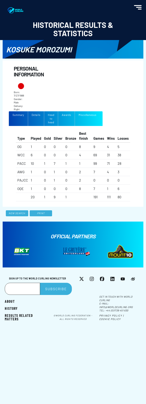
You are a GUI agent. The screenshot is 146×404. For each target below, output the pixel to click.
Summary (18, 114)
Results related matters (19, 317)
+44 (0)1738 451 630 (117, 310)
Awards (66, 114)
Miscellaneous (87, 114)
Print (41, 213)
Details (36, 114)
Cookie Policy (110, 319)
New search (17, 213)
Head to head (51, 118)
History (11, 308)
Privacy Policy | (111, 315)
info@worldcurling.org (116, 307)
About (10, 301)
